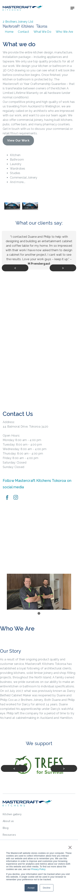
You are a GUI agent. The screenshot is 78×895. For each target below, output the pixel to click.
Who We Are (64, 31)
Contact (23, 31)
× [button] (70, 847)
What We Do (42, 31)
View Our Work (18, 140)
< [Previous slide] (15, 268)
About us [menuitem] (8, 821)
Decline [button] (46, 888)
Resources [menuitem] (9, 834)
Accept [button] (31, 888)
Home (9, 31)
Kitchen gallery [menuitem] (12, 814)
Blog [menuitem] (5, 827)
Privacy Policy (38, 869)
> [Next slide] (63, 268)
